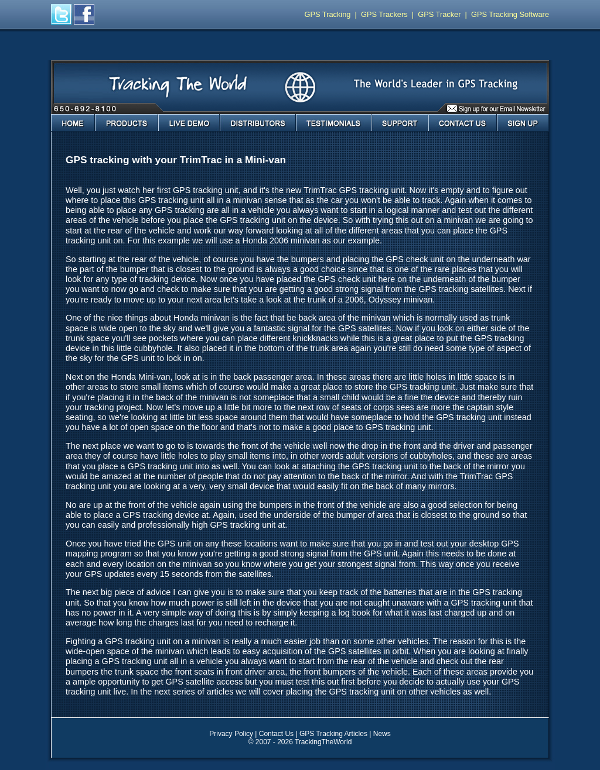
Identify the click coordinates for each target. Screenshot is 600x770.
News (382, 734)
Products (126, 123)
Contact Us (462, 123)
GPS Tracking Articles (333, 734)
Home (73, 123)
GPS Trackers (384, 14)
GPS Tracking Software (510, 14)
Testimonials (333, 123)
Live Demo (189, 123)
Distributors (258, 123)
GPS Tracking (328, 14)
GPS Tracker (439, 14)
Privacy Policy (231, 734)
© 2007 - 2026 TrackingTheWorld (300, 742)
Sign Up (523, 123)
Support (399, 123)
